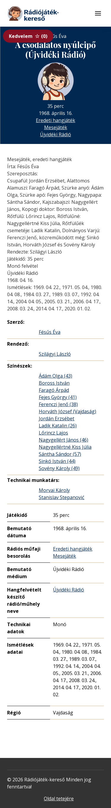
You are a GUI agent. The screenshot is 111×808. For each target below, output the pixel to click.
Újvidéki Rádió (55, 134)
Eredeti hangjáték (55, 120)
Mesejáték (55, 127)
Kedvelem (28, 36)
